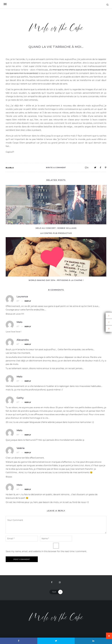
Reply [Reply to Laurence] (28, 301)
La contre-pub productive (56, 233)
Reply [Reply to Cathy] (28, 402)
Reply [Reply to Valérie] (28, 452)
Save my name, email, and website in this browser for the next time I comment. (46, 551)
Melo (19, 322)
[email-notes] (22, 538)
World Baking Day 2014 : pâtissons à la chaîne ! (56, 280)
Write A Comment (56, 167)
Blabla (10, 168)
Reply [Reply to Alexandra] (28, 344)
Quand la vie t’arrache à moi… (56, 47)
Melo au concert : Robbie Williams (56, 228)
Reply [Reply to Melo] (28, 326)
